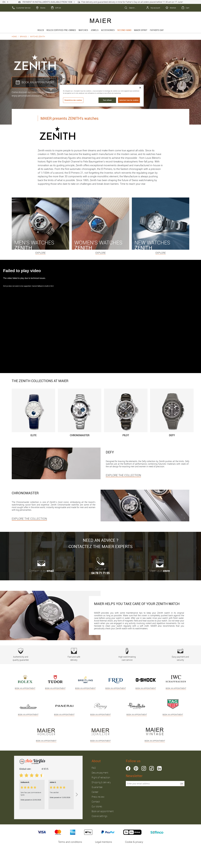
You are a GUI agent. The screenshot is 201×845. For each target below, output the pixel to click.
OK (181, 783)
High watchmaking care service (127, 654)
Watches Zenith (37, 36)
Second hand (124, 30)
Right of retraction (101, 777)
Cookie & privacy (134, 842)
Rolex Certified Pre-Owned (61, 30)
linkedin (159, 768)
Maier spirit (140, 30)
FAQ (94, 767)
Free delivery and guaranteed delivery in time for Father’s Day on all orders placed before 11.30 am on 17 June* (130, 2)
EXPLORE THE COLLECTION (123, 475)
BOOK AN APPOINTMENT (34, 82)
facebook (128, 768)
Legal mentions (103, 842)
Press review (98, 796)
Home (14, 36)
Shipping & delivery (101, 782)
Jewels (94, 30)
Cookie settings (99, 816)
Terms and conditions (70, 842)
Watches (83, 30)
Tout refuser (107, 100)
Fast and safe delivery (74, 654)
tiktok (151, 768)
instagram (143, 768)
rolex (41, 30)
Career (95, 791)
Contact (96, 801)
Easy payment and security (180, 654)
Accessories (108, 30)
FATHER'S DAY (157, 30)
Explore (40, 252)
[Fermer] (140, 88)
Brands (23, 36)
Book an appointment (103, 811)
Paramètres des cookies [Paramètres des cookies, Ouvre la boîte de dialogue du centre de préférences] (73, 100)
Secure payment (100, 772)
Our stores (97, 806)
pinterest (136, 768)
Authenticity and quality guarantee (20, 654)
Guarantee (97, 787)
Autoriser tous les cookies (128, 100)
